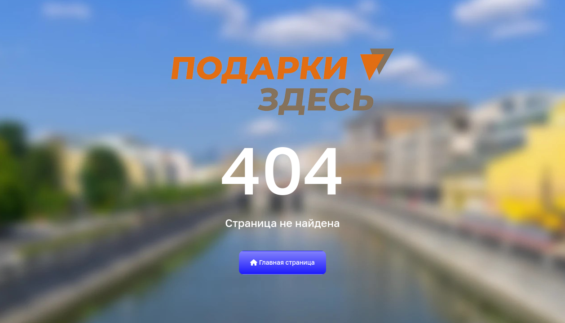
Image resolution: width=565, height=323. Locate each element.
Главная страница (282, 262)
